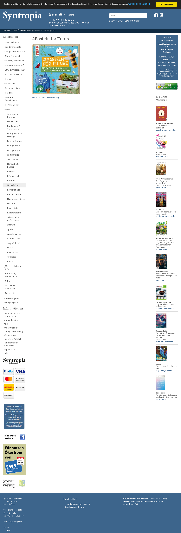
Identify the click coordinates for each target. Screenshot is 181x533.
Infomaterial (13, 176)
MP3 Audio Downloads (10, 287)
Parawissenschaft (13, 74)
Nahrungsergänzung (16, 199)
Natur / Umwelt (12, 56)
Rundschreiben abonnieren (11, 344)
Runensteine (13, 208)
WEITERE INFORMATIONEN (17, 6)
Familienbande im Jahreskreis (78, 504)
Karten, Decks (12, 104)
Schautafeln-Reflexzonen (13, 219)
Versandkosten (11, 320)
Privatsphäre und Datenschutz (12, 315)
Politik (8, 78)
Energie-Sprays (14, 141)
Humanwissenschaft (14, 65)
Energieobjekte (14, 150)
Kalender (11, 180)
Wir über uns (10, 335)
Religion (9, 92)
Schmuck (11, 224)
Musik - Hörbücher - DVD (14, 267)
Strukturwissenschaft (15, 69)
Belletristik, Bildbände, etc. (12, 275)
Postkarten (12, 252)
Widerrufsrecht (11, 327)
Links (6, 353)
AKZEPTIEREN (166, 4)
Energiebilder (13, 145)
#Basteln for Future (41, 30)
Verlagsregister (11, 302)
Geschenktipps (12, 42)
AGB (6, 323)
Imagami (11, 171)
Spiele (10, 229)
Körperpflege (13, 189)
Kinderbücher (25, 30)
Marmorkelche (14, 194)
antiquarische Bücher (15, 51)
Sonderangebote (13, 46)
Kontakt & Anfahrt (12, 338)
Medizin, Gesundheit (15, 60)
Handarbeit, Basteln (13, 165)
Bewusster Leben (13, 88)
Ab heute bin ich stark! (75, 507)
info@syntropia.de (60, 25)
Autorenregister (11, 298)
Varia (15, 30)
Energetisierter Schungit (14, 135)
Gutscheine (12, 159)
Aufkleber (11, 256)
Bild (53, 30)
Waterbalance (13, 238)
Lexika (10, 247)
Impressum (9, 349)
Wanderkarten (14, 233)
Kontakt (6, 527)
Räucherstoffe (14, 212)
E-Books (9, 281)
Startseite (6, 30)
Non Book (11, 203)
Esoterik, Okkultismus (11, 99)
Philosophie (10, 83)
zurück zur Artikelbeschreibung (45, 97)
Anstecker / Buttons (12, 115)
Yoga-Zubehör (14, 243)
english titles (13, 154)
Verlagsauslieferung (13, 331)
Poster (10, 261)
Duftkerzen (12, 121)
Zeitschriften (11, 293)
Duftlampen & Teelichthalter (13, 127)
